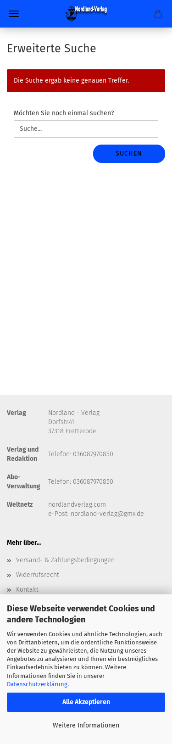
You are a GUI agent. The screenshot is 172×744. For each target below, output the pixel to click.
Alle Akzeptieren (86, 702)
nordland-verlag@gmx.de (107, 514)
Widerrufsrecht (37, 575)
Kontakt (27, 589)
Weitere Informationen (86, 725)
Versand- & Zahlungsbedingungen (65, 560)
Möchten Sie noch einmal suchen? (64, 113)
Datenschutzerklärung (37, 684)
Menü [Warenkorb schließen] (14, 13)
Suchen (129, 153)
